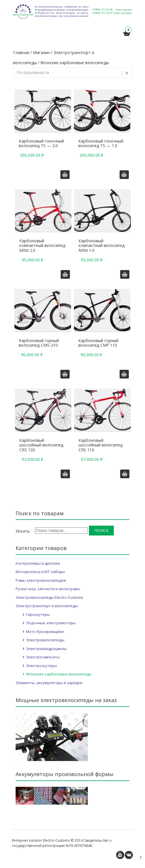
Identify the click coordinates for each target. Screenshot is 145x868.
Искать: (23, 531)
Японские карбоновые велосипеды (59, 674)
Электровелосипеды (45, 639)
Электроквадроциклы (46, 648)
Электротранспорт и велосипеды (47, 605)
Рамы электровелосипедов (41, 580)
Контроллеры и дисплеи (38, 563)
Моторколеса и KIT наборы (40, 571)
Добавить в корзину (65, 174)
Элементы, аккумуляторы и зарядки (49, 682)
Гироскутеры (38, 614)
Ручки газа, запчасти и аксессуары (48, 588)
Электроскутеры (41, 665)
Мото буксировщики (45, 631)
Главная (21, 52)
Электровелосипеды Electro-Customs (49, 597)
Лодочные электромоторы (51, 622)
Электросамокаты (43, 657)
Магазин (41, 52)
